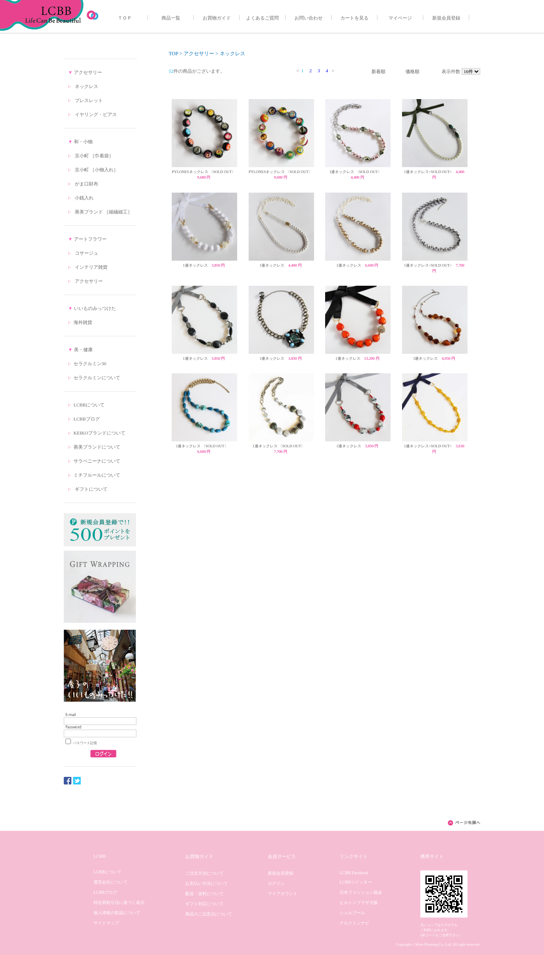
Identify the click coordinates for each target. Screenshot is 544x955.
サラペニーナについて (97, 460)
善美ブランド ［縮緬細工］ (103, 211)
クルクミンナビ (354, 923)
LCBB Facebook (354, 872)
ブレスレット (89, 100)
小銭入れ (84, 197)
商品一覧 (171, 17)
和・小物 (83, 141)
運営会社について (111, 882)
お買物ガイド (217, 17)
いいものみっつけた (95, 308)
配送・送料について (204, 893)
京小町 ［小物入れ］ (96, 169)
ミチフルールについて (97, 475)
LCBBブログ (87, 418)
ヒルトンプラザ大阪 (359, 902)
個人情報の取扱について (117, 912)
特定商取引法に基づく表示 (119, 902)
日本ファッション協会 (361, 892)
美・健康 (83, 349)
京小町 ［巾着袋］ (94, 155)
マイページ (400, 17)
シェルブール (352, 912)
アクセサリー (88, 72)
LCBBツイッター (356, 882)
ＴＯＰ (125, 17)
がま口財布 (86, 183)
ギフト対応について (204, 903)
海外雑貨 (83, 322)
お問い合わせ (309, 17)
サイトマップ (106, 923)
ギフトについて (91, 489)
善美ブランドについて (97, 446)
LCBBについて (89, 404)
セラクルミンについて (97, 377)
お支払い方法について (206, 883)
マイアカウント (283, 893)
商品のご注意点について (208, 914)
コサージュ (86, 253)
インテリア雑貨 (91, 267)
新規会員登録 (446, 17)
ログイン (276, 883)
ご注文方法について (204, 873)
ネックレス (86, 86)
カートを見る (354, 17)
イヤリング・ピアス (96, 114)
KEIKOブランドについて (99, 432)
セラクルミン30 (90, 363)
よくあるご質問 (262, 17)
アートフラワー (90, 239)
